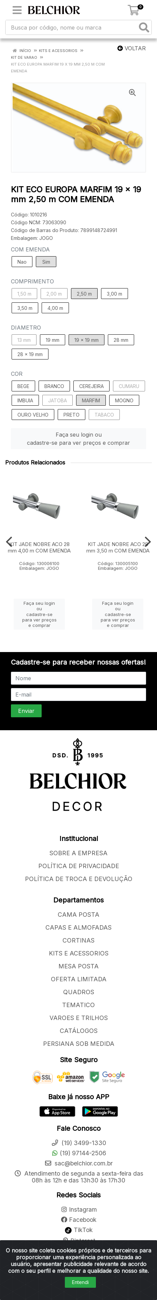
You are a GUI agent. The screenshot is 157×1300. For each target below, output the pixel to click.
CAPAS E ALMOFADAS (78, 927)
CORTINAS (78, 940)
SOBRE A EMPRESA (78, 853)
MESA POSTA (78, 966)
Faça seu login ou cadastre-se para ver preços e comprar (78, 438)
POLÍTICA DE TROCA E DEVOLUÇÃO (78, 878)
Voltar (131, 48)
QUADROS (78, 992)
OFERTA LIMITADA (78, 979)
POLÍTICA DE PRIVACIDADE (78, 865)
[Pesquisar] (144, 27)
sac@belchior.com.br (78, 1163)
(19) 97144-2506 (78, 1153)
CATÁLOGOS (79, 1030)
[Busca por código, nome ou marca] (71, 27)
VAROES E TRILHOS (78, 1017)
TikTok (79, 1229)
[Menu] (17, 10)
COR (17, 373)
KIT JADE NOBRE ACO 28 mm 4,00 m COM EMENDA (39, 547)
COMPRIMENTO (32, 281)
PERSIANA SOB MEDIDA (78, 1043)
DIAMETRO (26, 327)
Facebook (78, 1219)
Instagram (78, 1209)
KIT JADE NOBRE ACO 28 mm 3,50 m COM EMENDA (117, 547)
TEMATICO (78, 1004)
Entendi (80, 1282)
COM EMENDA (30, 249)
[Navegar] (9, 542)
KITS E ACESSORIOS (79, 953)
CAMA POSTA (78, 914)
